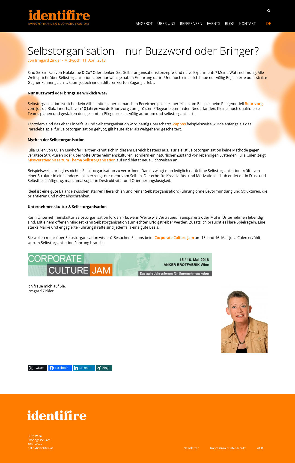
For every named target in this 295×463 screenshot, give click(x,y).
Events (213, 23)
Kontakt (247, 23)
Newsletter (191, 448)
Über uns (166, 23)
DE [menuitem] (268, 23)
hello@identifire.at (40, 448)
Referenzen (191, 23)
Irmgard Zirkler (48, 60)
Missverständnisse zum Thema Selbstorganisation (72, 160)
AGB (260, 448)
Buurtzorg (254, 103)
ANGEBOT (144, 23)
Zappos (179, 124)
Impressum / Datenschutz (228, 448)
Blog (230, 23)
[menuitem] (268, 23)
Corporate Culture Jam (174, 237)
